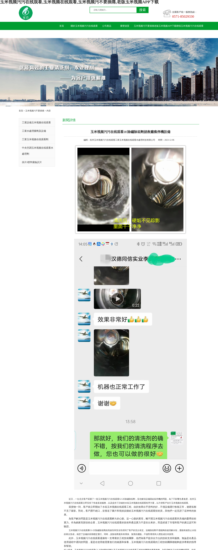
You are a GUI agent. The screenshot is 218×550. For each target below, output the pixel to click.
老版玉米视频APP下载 (165, 26)
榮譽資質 (124, 26)
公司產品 (106, 26)
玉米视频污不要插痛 (144, 26)
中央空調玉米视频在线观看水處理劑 (37, 150)
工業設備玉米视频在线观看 (36, 122)
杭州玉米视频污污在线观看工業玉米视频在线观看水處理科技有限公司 (122, 140)
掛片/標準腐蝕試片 (32, 162)
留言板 (61, 34)
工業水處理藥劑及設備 (34, 131)
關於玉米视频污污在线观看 (84, 26)
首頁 (61, 26)
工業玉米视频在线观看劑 (35, 139)
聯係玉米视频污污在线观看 (189, 26)
